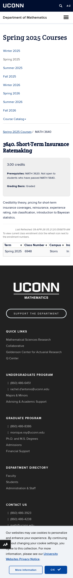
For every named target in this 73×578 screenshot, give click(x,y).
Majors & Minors (17, 395)
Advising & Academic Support (26, 402)
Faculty (11, 476)
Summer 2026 (12, 102)
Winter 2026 (11, 85)
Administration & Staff (21, 488)
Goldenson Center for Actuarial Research (34, 352)
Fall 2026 (9, 110)
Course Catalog (14, 119)
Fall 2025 (9, 76)
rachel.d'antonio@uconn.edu (29, 389)
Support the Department (36, 313)
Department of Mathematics (25, 18)
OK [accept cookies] (56, 569)
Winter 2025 (11, 51)
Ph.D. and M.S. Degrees (22, 439)
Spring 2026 (11, 93)
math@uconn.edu (22, 525)
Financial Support (18, 451)
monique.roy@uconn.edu (27, 432)
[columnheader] (13, 245)
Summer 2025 (12, 68)
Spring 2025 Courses (17, 132)
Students (12, 482)
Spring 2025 (11, 59)
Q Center (12, 358)
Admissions (14, 445)
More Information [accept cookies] (25, 570)
